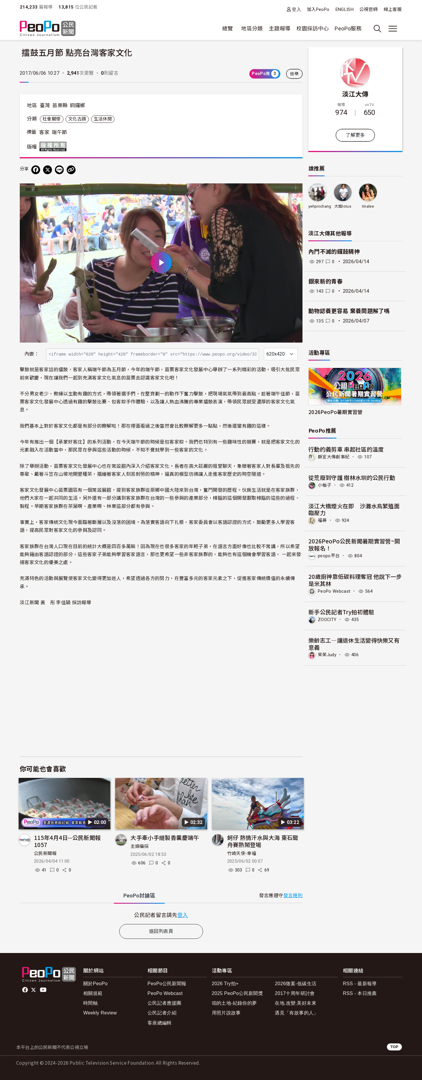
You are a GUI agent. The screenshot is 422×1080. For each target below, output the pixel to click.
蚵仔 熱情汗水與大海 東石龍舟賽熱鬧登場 (262, 840)
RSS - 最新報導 (360, 983)
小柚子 (325, 485)
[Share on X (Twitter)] (47, 169)
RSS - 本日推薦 (360, 993)
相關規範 (92, 993)
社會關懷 (51, 119)
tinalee (368, 206)
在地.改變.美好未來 (295, 1003)
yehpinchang (319, 206)
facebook (25, 990)
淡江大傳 (355, 93)
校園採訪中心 (312, 28)
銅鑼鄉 (77, 105)
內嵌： (31, 354)
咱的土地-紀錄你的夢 (234, 1003)
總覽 (227, 28)
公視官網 (368, 9)
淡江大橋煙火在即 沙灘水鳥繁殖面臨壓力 (354, 509)
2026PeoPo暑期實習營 (335, 412)
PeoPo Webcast (336, 590)
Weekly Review (100, 1012)
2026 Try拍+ (225, 983)
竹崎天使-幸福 (241, 853)
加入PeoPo (318, 9)
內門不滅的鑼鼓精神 (334, 251)
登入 (296, 9)
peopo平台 (329, 555)
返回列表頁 (161, 931)
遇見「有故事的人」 (296, 1012)
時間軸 (90, 1003)
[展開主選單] (393, 29)
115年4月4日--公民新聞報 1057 (67, 840)
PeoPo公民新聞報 (167, 983)
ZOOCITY (328, 618)
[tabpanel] (161, 914)
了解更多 (355, 135)
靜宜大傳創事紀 (335, 457)
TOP (394, 1047)
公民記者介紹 (162, 1012)
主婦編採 (139, 846)
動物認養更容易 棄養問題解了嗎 (349, 311)
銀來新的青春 (325, 281)
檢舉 (294, 73)
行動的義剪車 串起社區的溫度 (346, 449)
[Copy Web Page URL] (71, 169)
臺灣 (45, 105)
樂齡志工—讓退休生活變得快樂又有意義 (354, 642)
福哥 (323, 520)
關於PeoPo (95, 983)
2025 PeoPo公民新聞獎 (237, 993)
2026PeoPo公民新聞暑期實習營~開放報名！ (354, 544)
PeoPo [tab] (139, 895)
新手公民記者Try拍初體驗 (341, 611)
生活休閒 (103, 119)
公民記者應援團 (164, 1003)
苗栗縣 (60, 105)
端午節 (59, 132)
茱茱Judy (328, 654)
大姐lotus (342, 206)
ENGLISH (345, 9)
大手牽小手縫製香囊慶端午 (164, 837)
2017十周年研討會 (295, 993)
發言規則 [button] (292, 895)
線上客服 (393, 9)
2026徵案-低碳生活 (295, 983)
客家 (44, 132)
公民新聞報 (45, 853)
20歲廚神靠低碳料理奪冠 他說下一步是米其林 (355, 579)
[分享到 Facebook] (35, 169)
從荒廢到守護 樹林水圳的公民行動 (351, 477)
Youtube (44, 990)
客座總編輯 (160, 1022)
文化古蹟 (77, 119)
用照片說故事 (226, 1012)
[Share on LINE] (59, 169)
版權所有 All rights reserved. (54, 146)
